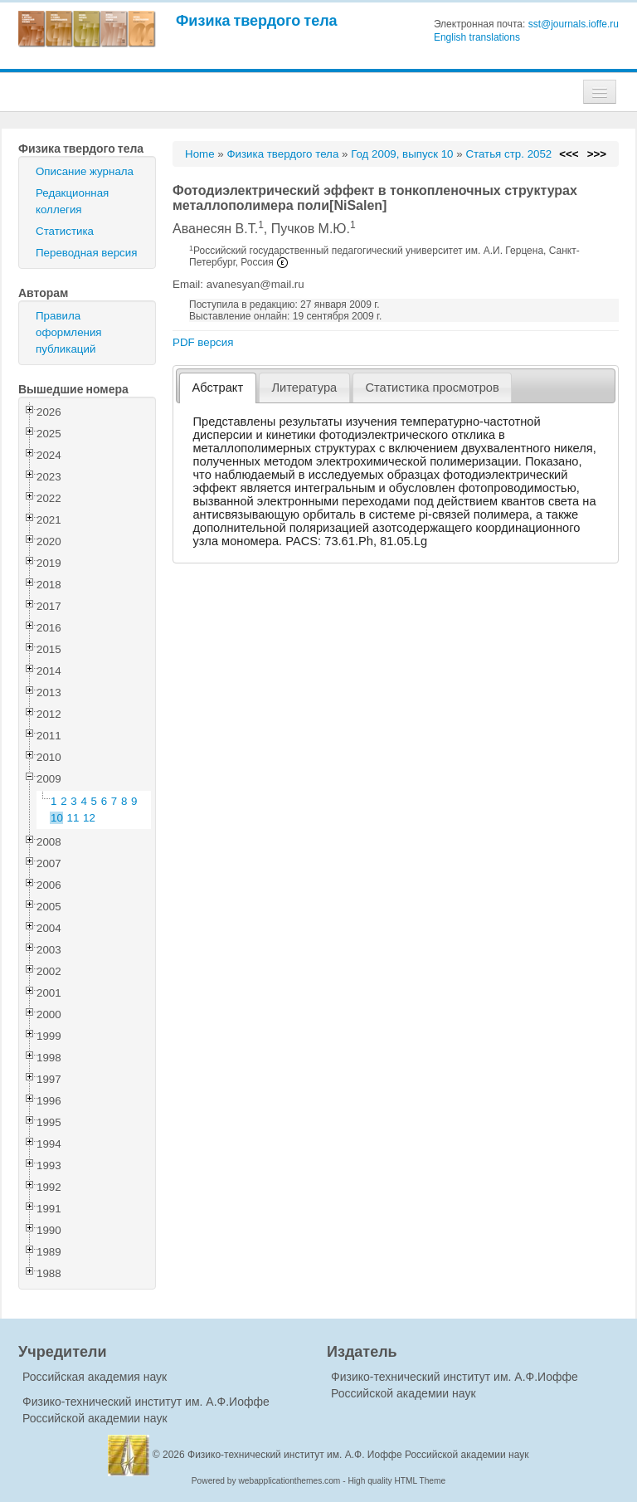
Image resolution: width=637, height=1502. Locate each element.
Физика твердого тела (257, 20)
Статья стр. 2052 (508, 154)
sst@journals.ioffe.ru (573, 24)
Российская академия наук (94, 1376)
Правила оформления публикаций (69, 332)
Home (200, 154)
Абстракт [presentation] (218, 387)
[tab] (217, 388)
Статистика (65, 231)
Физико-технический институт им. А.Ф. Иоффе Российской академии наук (358, 1455)
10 (57, 818)
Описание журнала (85, 171)
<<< (568, 154)
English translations (477, 37)
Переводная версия (86, 252)
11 (73, 818)
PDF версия (203, 342)
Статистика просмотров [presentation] (431, 387)
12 (89, 818)
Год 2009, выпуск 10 (402, 154)
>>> (596, 154)
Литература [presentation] (304, 387)
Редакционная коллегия (72, 201)
